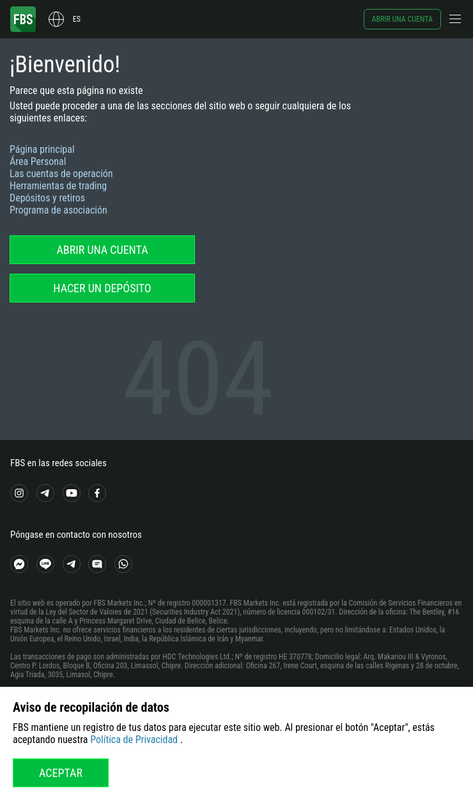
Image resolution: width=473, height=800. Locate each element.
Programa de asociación (58, 210)
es (77, 19)
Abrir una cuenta (402, 19)
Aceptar (60, 773)
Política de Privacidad (134, 739)
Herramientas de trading (58, 186)
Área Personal (38, 161)
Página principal (42, 149)
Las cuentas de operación (61, 174)
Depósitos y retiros (47, 198)
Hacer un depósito (102, 288)
